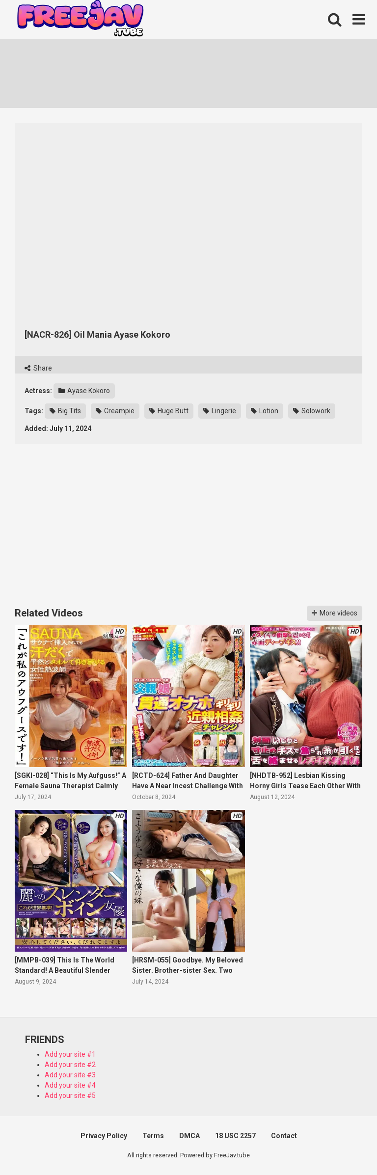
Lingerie (219, 411)
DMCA (189, 1136)
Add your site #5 (70, 1095)
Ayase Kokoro (84, 391)
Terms (153, 1136)
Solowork (311, 411)
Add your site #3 (70, 1075)
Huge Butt (168, 411)
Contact (284, 1136)
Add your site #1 (70, 1054)
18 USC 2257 (235, 1136)
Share (38, 368)
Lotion (264, 411)
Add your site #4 (70, 1085)
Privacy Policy (104, 1136)
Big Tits (65, 411)
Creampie (115, 411)
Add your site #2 (70, 1064)
